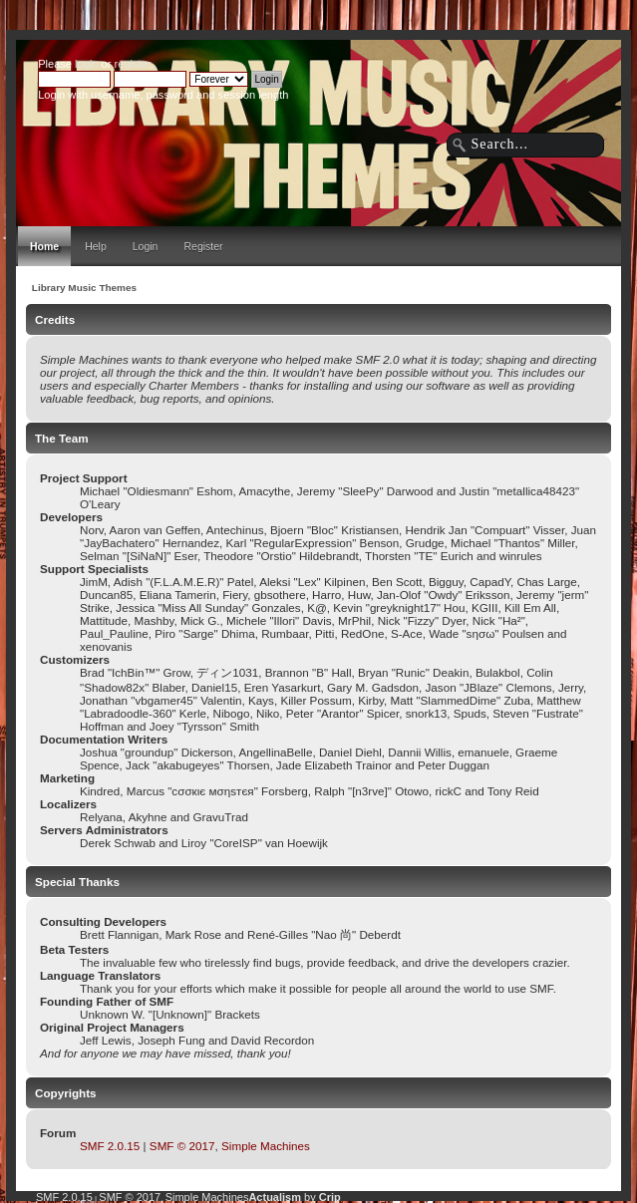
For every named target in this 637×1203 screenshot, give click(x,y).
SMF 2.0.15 (110, 1145)
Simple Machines (265, 1145)
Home (44, 246)
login (86, 64)
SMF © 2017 (182, 1145)
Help (96, 246)
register (133, 64)
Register (202, 246)
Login (146, 246)
